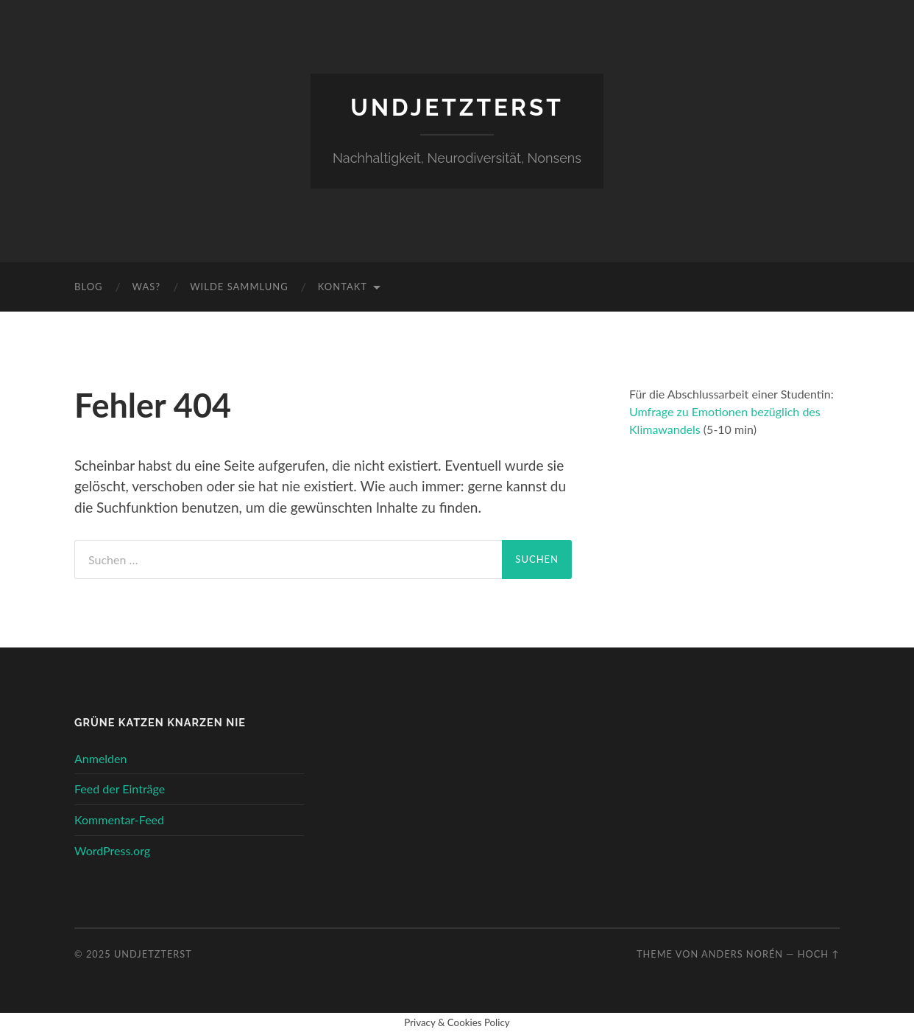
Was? (146, 286)
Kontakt (342, 286)
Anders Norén (742, 954)
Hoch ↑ (819, 954)
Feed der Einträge (119, 789)
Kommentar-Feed (119, 819)
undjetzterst (456, 107)
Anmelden (100, 758)
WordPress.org (112, 850)
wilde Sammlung (239, 286)
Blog (88, 286)
